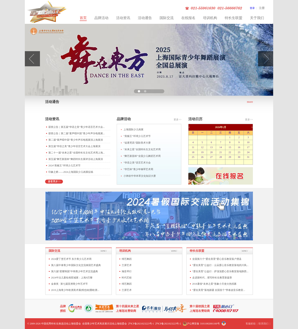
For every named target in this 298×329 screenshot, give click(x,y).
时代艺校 (127, 277)
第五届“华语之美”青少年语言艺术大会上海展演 (74, 146)
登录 (252, 8)
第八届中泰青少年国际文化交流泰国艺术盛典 (76, 265)
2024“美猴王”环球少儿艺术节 (64, 165)
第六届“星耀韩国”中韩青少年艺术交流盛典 (74, 271)
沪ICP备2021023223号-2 (168, 323)
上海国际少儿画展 (133, 129)
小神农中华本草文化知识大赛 (140, 175)
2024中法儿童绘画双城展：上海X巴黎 (72, 277)
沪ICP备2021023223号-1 (141, 323)
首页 (83, 18)
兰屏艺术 (127, 265)
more (250, 101)
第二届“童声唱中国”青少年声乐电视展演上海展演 (75, 139)
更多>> (177, 119)
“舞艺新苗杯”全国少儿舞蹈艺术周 (142, 156)
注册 (262, 8)
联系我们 (263, 323)
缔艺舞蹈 (127, 259)
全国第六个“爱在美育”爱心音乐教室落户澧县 (217, 259)
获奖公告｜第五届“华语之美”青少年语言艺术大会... (76, 127)
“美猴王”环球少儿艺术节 (137, 136)
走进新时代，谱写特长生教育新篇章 (212, 277)
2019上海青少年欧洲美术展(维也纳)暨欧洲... (75, 290)
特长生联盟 (233, 18)
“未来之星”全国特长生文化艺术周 (142, 149)
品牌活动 (101, 18)
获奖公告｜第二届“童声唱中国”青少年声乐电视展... (76, 133)
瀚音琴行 (127, 271)
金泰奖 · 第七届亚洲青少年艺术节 (69, 283)
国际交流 (167, 18)
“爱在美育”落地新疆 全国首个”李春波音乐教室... (218, 290)
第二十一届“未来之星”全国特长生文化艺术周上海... (76, 152)
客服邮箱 (251, 323)
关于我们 (257, 18)
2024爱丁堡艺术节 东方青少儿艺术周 (71, 259)
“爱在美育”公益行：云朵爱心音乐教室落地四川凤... (220, 265)
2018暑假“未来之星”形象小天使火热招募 (214, 283)
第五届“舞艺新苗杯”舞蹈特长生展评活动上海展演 (75, 159)
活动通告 (145, 18)
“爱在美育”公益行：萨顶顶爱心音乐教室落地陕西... (220, 271)
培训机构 (210, 18)
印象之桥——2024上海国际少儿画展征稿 (70, 172)
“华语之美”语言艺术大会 (137, 162)
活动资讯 (123, 18)
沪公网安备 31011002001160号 (201, 324)
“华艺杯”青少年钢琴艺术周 (138, 169)
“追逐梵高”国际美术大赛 (137, 142)
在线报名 (188, 18)
